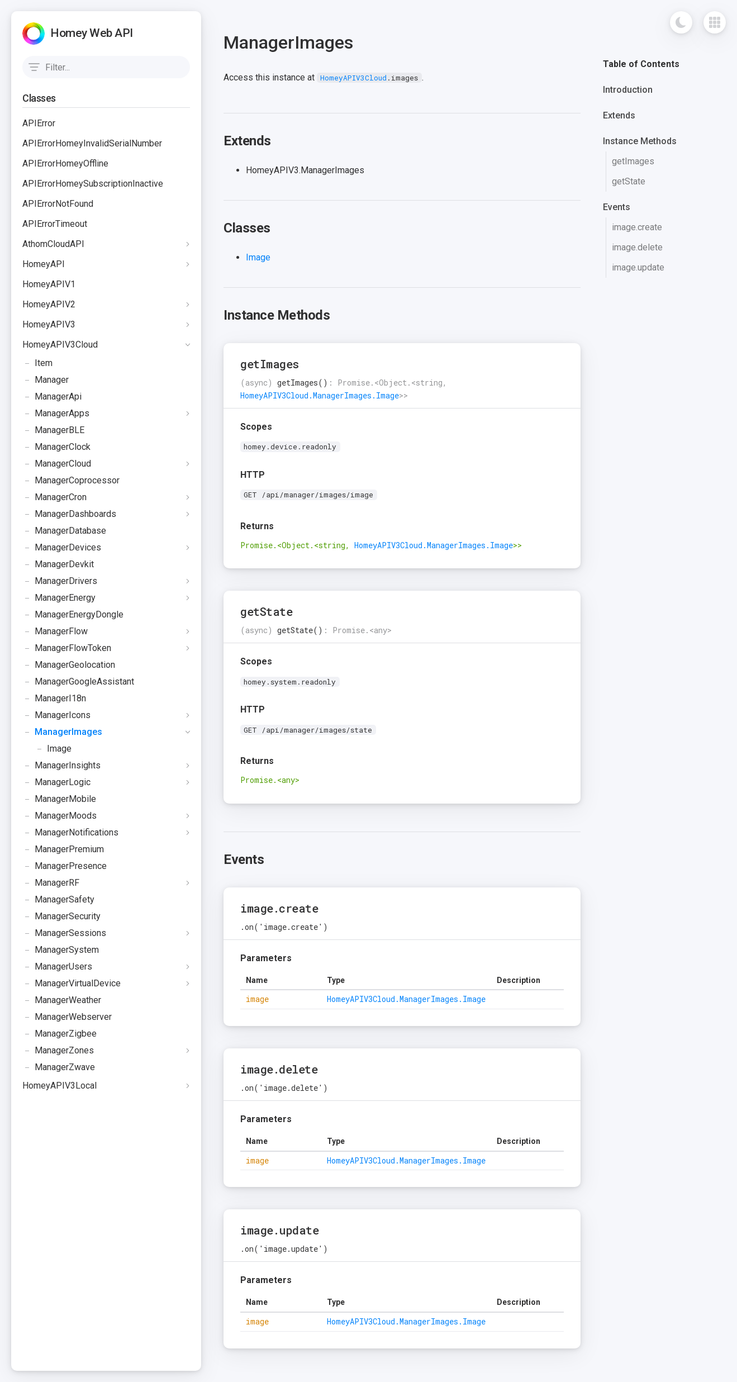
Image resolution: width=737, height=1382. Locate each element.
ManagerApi (52, 397)
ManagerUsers (57, 967)
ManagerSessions (64, 933)
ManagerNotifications (70, 832)
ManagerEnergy (59, 598)
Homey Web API (91, 33)
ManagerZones (58, 1050)
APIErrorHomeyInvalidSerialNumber (92, 143)
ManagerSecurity (61, 916)
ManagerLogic (56, 782)
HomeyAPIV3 (48, 324)
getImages (633, 161)
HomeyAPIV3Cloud (60, 344)
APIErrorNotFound (57, 203)
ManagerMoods (59, 816)
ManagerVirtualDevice (71, 983)
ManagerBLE (53, 430)
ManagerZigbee (59, 1034)
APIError (38, 123)
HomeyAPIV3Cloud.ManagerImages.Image (319, 395)
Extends (619, 115)
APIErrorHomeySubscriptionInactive (92, 183)
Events (616, 207)
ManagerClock (56, 447)
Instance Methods (640, 141)
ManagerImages (62, 732)
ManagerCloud (56, 464)
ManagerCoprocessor (71, 480)
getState (628, 181)
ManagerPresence (64, 866)
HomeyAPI (43, 264)
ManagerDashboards (69, 514)
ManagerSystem (60, 950)
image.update (638, 267)
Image (47, 749)
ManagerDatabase (64, 531)
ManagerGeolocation (68, 665)
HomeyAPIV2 (48, 304)
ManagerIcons (56, 715)
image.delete (637, 247)
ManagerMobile (59, 799)
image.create (637, 227)
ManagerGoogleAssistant (78, 682)
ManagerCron (54, 497)
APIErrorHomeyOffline (65, 163)
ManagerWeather (61, 1000)
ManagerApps (55, 413)
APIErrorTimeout (54, 224)
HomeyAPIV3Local (59, 1085)
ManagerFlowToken (66, 648)
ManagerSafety (58, 899)
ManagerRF (50, 883)
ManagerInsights (61, 765)
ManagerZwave (58, 1067)
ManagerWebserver (67, 1017)
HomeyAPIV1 (48, 284)
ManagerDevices (61, 547)
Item (37, 363)
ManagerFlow (55, 631)
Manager (45, 380)
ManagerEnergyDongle (72, 614)
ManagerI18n (54, 698)
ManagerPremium (63, 849)
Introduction (628, 89)
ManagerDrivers (59, 581)
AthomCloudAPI (53, 244)
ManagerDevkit (58, 564)
